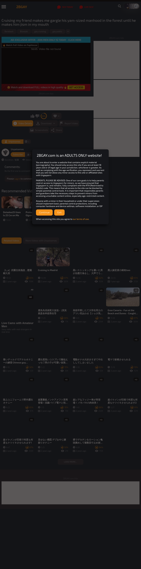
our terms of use (81, 219)
